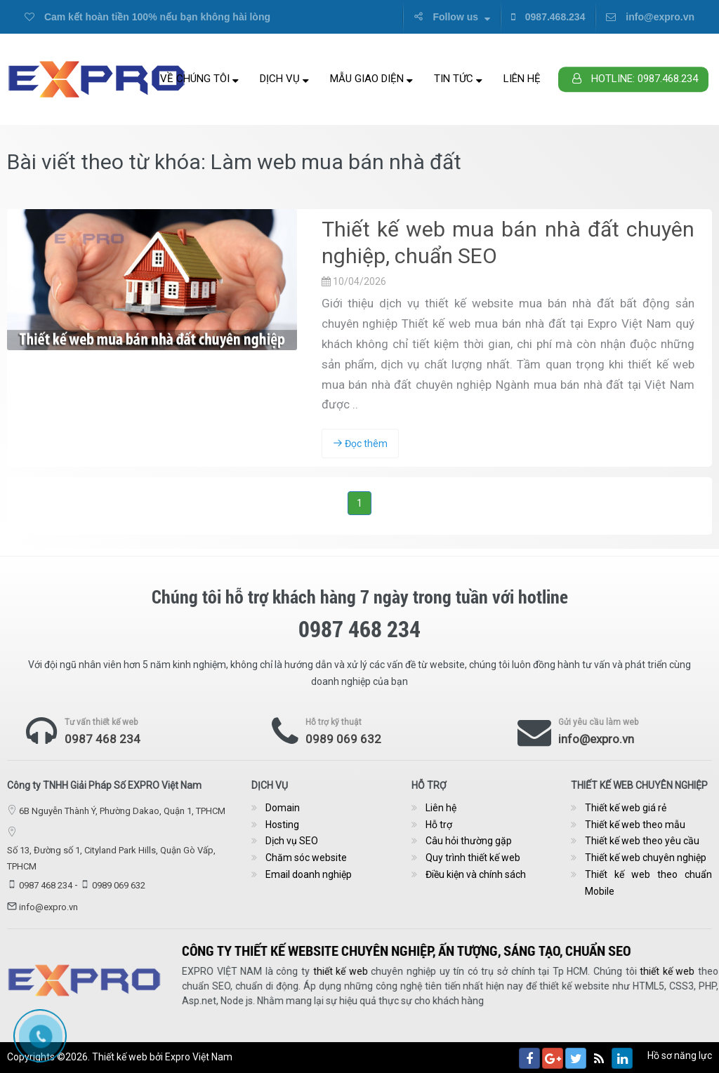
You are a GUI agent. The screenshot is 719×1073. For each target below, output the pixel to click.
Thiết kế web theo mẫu (635, 824)
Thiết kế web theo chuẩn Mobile (648, 883)
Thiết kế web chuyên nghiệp (645, 857)
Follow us (452, 16)
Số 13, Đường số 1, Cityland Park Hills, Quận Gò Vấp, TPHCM (111, 858)
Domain (282, 807)
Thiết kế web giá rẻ (625, 807)
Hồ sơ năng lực (679, 1055)
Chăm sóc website (306, 857)
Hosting (282, 824)
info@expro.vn (650, 16)
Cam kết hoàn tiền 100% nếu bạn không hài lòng (147, 16)
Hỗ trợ (439, 824)
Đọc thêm (360, 443)
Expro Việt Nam (198, 1056)
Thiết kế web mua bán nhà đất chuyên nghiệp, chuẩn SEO (508, 242)
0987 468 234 (102, 739)
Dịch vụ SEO (291, 840)
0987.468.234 (548, 16)
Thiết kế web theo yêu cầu (642, 840)
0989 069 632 (343, 739)
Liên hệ (522, 78)
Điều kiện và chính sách (476, 874)
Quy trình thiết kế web (473, 857)
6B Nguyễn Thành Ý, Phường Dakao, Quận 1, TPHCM (122, 811)
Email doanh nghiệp (308, 874)
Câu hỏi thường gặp (469, 840)
